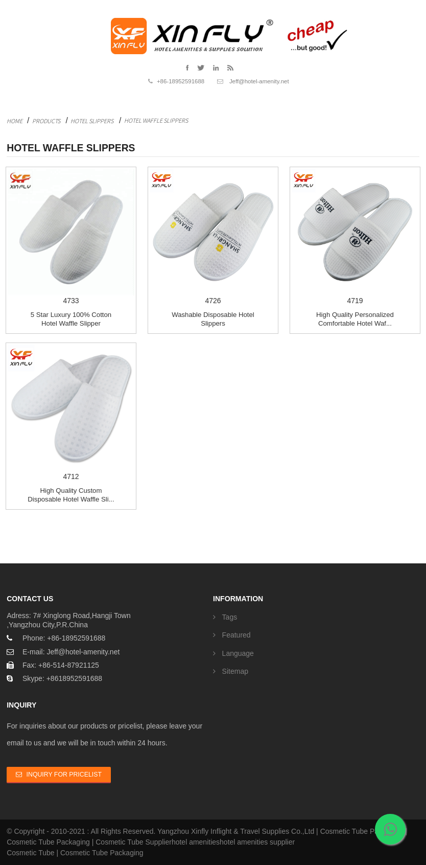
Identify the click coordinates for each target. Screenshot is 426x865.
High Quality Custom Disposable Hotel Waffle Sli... (71, 495)
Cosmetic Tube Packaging (362, 831)
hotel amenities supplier (257, 842)
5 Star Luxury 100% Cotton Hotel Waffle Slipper (71, 319)
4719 (355, 237)
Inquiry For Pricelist (64, 774)
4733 (71, 237)
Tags (230, 617)
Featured (236, 635)
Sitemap (235, 671)
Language (238, 653)
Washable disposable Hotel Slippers (213, 319)
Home (14, 121)
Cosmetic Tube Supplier (134, 842)
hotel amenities (196, 842)
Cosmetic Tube (30, 853)
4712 (71, 413)
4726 (213, 237)
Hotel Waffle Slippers (156, 120)
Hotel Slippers (91, 121)
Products (46, 121)
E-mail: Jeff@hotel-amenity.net (71, 652)
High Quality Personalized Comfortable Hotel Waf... (355, 319)
